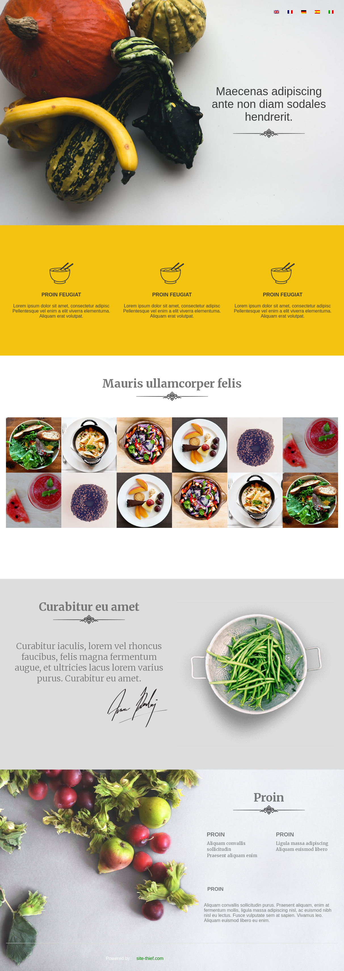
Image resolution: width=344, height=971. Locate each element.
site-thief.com (150, 958)
